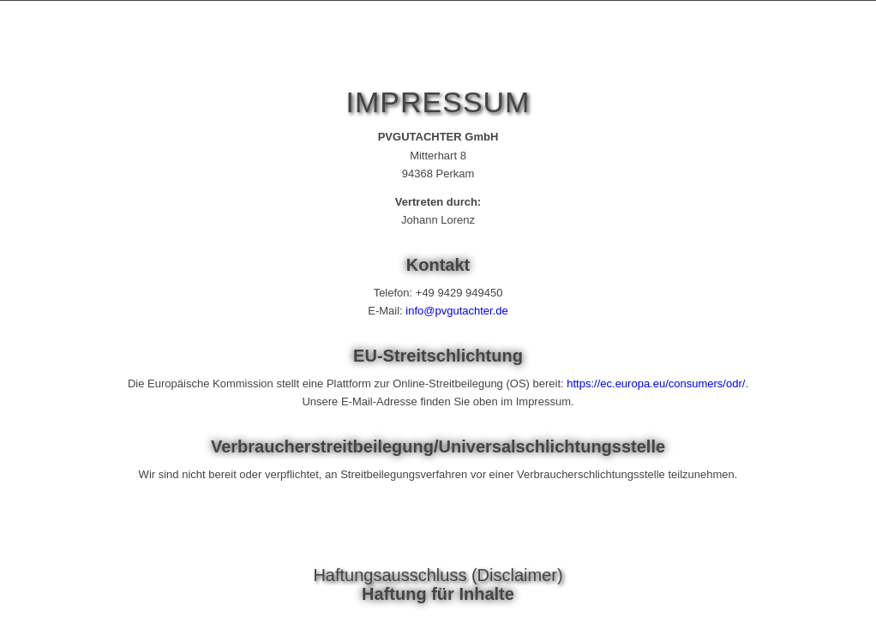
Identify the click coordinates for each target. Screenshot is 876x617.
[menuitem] (787, 50)
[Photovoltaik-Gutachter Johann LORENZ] (155, 50)
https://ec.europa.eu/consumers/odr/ (656, 383)
